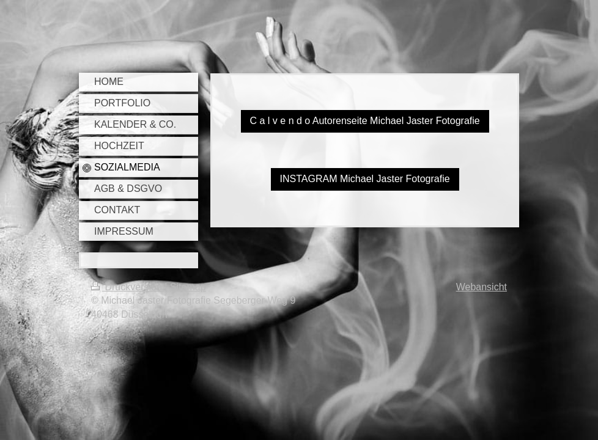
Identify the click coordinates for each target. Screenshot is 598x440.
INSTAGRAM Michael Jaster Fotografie (365, 179)
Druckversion (127, 287)
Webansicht (481, 287)
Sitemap (188, 287)
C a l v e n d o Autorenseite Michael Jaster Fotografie (365, 121)
